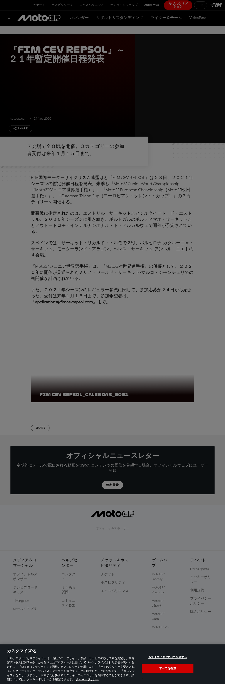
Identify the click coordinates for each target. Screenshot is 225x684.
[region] (112, 664)
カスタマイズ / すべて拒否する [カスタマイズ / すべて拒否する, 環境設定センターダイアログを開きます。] (167, 657)
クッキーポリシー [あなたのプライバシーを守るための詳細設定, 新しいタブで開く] (87, 679)
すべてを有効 (167, 668)
